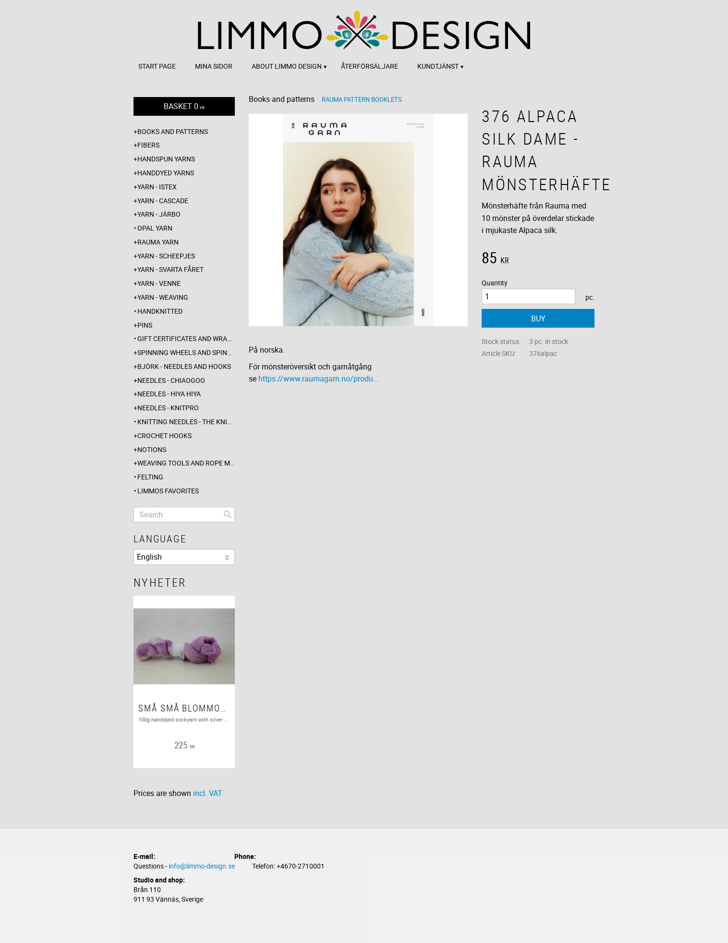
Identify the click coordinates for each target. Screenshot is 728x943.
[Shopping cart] (184, 106)
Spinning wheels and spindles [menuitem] (186, 352)
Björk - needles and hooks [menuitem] (184, 366)
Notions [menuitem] (151, 449)
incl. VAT (207, 793)
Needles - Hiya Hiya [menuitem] (169, 393)
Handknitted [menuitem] (159, 311)
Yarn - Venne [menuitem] (159, 283)
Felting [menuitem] (150, 476)
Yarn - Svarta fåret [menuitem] (170, 269)
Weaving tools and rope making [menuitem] (186, 462)
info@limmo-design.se (202, 865)
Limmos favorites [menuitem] (168, 490)
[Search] (227, 514)
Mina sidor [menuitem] (213, 66)
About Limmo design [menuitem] (287, 66)
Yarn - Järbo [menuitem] (159, 214)
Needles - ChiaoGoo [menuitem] (171, 380)
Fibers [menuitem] (148, 144)
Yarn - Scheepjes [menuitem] (166, 255)
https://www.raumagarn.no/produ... (318, 378)
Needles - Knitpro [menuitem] (168, 407)
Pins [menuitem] (144, 325)
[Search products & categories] (184, 514)
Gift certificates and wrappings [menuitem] (186, 338)
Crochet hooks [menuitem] (164, 435)
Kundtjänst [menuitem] (438, 66)
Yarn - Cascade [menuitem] (162, 200)
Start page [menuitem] (157, 66)
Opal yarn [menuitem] (154, 228)
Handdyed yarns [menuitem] (165, 172)
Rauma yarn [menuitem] (158, 241)
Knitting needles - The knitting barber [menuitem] (186, 421)
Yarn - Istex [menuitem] (157, 186)
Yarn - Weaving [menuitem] (162, 297)
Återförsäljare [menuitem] (369, 66)
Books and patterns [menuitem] (172, 131)
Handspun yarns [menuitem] (166, 158)
